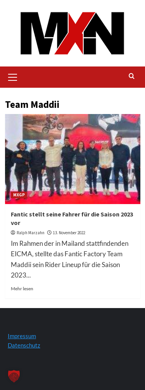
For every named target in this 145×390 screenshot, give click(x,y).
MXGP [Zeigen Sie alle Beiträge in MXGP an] (19, 195)
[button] (12, 76)
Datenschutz (24, 345)
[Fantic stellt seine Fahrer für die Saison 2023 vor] (72, 159)
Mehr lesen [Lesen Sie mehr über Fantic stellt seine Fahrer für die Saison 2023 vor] (22, 288)
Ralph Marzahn (30, 232)
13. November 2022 (69, 232)
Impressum (22, 335)
